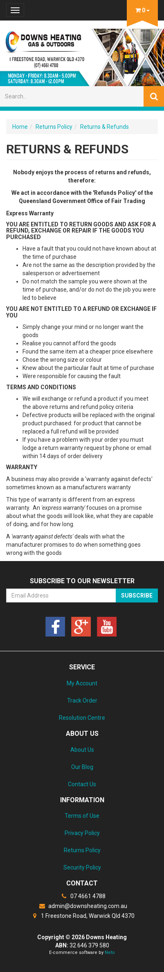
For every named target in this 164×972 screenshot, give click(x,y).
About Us (82, 749)
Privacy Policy (82, 833)
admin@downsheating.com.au (82, 906)
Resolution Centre (82, 717)
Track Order (82, 700)
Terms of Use (82, 815)
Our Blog (82, 767)
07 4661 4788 (82, 896)
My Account (82, 683)
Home (20, 126)
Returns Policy (54, 126)
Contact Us (82, 784)
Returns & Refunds (104, 126)
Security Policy (82, 867)
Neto (110, 952)
